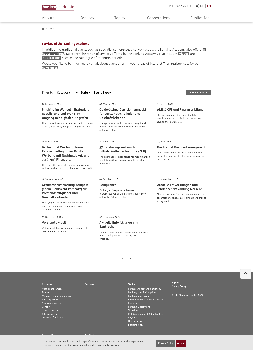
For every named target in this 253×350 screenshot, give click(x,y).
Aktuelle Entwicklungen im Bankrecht (126, 231)
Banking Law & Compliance (143, 292)
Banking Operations (139, 306)
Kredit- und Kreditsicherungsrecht (184, 156)
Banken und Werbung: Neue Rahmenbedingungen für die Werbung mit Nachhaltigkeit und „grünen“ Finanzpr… (69, 156)
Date (85, 92)
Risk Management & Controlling (145, 313)
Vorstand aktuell (69, 231)
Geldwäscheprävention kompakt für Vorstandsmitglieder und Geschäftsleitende (126, 118)
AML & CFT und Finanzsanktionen (184, 118)
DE (202, 6)
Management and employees (58, 295)
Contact (46, 306)
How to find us (50, 310)
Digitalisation (135, 320)
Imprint (175, 282)
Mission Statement (52, 288)
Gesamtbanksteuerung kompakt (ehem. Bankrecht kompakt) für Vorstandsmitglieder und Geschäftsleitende (69, 194)
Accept (181, 343)
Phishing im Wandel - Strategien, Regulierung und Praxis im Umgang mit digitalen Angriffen (69, 118)
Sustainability (135, 324)
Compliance (126, 194)
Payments (133, 317)
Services (87, 17)
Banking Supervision (139, 295)
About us (49, 17)
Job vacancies (49, 313)
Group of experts (51, 302)
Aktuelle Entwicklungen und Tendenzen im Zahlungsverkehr (184, 194)
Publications (200, 17)
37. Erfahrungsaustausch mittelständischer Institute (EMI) (126, 156)
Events (51, 28)
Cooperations (158, 17)
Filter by (47, 92)
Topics (119, 17)
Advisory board (50, 299)
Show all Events (198, 92)
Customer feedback (52, 317)
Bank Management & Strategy (144, 288)
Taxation (133, 310)
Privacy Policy (178, 286)
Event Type (102, 92)
